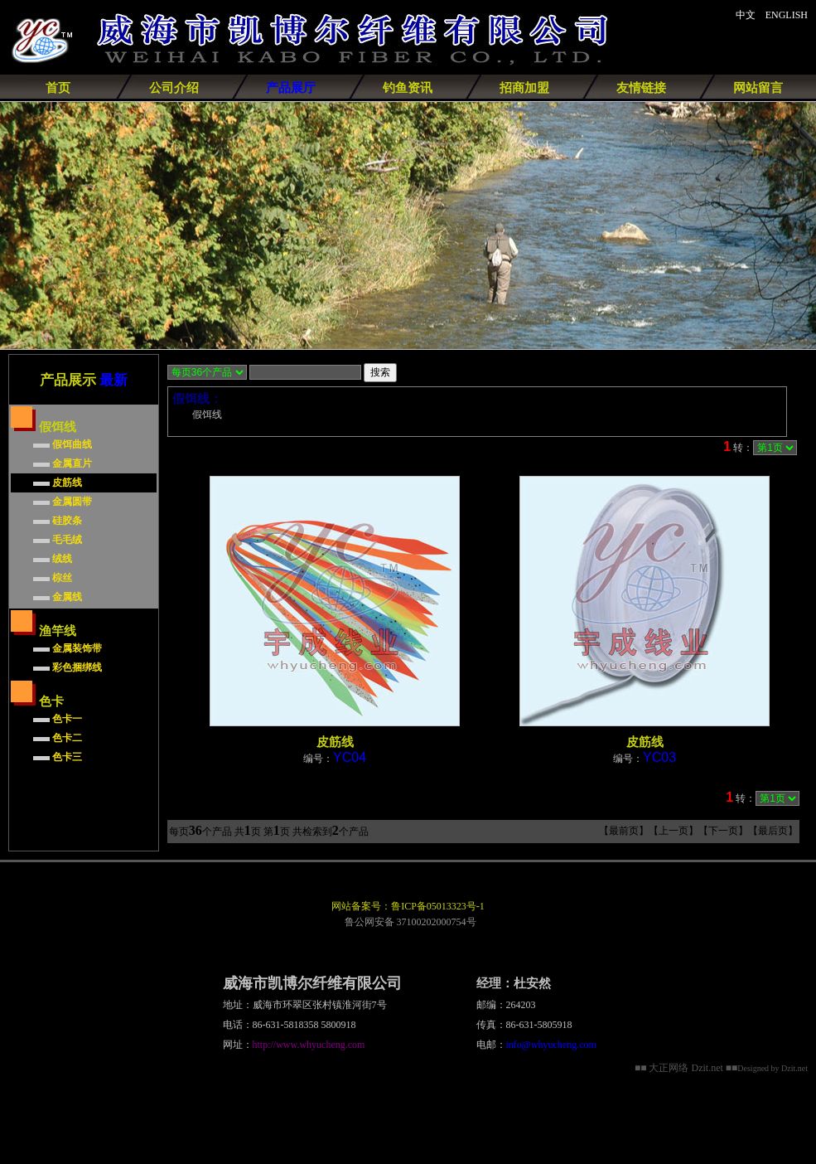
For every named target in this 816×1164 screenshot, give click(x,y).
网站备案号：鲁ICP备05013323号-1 (408, 906)
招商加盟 (524, 88)
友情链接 (641, 88)
